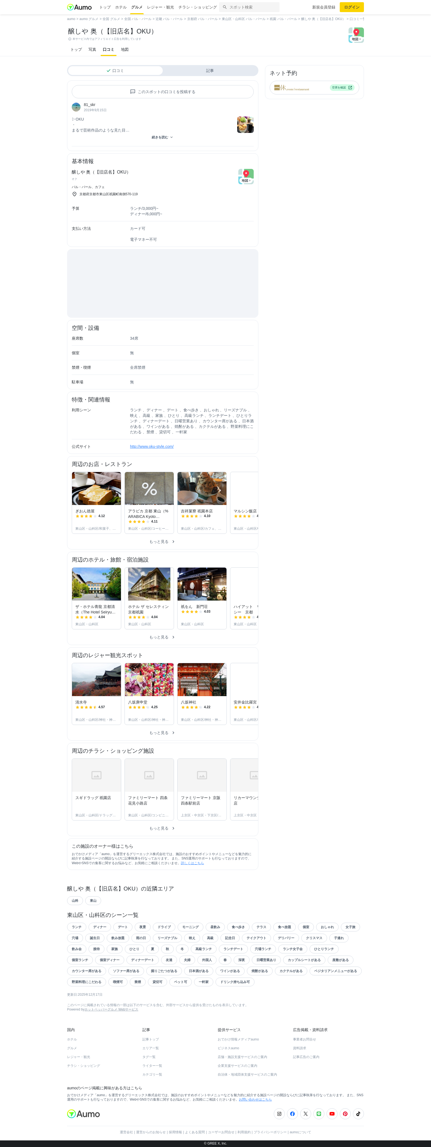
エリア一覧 (150, 1048)
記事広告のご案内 (306, 1057)
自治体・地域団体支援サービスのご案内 (247, 1074)
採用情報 (175, 1132)
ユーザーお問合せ (221, 1132)
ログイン (352, 7)
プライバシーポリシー (270, 1132)
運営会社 (126, 1132)
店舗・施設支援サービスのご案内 (242, 1057)
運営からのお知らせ (151, 1132)
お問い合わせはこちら (255, 1099)
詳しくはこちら (192, 863)
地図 (125, 49)
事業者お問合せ (304, 1039)
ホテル (121, 7)
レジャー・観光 (160, 7)
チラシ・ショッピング (197, 7)
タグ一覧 (149, 1057)
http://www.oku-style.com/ (152, 446)
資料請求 (299, 1048)
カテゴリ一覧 (152, 1074)
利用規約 (244, 1132)
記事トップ (150, 1039)
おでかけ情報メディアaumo (238, 1039)
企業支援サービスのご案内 (237, 1065)
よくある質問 (195, 1132)
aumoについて (300, 1132)
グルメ (137, 7)
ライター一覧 (152, 1065)
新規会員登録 (323, 7)
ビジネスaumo (228, 1048)
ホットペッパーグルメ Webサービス (111, 1009)
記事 (210, 70)
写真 (92, 49)
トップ (105, 7)
